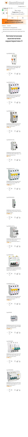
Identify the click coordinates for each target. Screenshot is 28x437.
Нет (12, 17)
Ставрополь (21, 6)
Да (23, 17)
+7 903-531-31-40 (7, 8)
